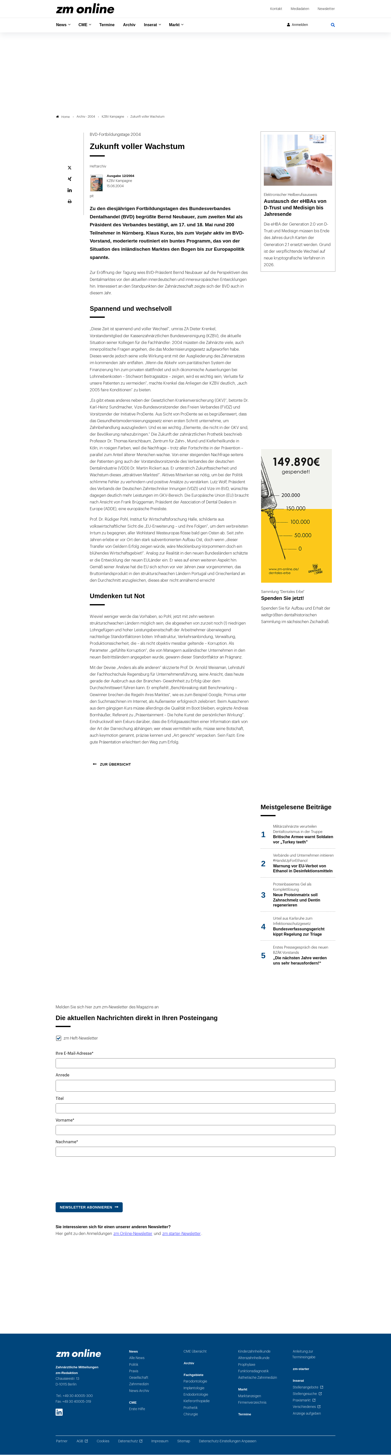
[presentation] (93, 1178)
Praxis (133, 1372)
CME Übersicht (195, 1352)
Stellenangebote (305, 1388)
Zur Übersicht (115, 766)
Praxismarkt (302, 1401)
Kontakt (276, 8)
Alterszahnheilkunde (254, 1359)
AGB (80, 1442)
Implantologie (194, 1389)
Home (63, 118)
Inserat (156, 24)
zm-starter (301, 1370)
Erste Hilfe (137, 1410)
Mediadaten (300, 8)
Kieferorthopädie (197, 1402)
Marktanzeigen (249, 1397)
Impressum (159, 1442)
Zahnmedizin (139, 1385)
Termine (110, 24)
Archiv (134, 24)
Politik (133, 1366)
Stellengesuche (305, 1395)
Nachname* (67, 1143)
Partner (62, 1442)
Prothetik (191, 1409)
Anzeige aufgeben (307, 1414)
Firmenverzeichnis (252, 1403)
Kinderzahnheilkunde (254, 1352)
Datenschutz (128, 1442)
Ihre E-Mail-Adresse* (75, 1055)
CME (85, 24)
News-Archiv (139, 1392)
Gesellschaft (138, 1379)
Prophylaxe (246, 1366)
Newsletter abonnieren (86, 1209)
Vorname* (65, 1122)
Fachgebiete (193, 1376)
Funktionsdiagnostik (253, 1372)
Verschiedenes (304, 1408)
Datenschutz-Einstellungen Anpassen (227, 1442)
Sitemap (183, 1442)
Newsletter (326, 8)
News (62, 24)
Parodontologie (195, 1382)
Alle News (136, 1359)
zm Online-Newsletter (132, 1235)
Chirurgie (191, 1415)
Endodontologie (196, 1396)
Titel (60, 1100)
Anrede (62, 1077)
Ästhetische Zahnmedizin (257, 1379)
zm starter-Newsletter (181, 1235)
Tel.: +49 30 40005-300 (74, 1397)
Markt (182, 24)
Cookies (103, 1442)
